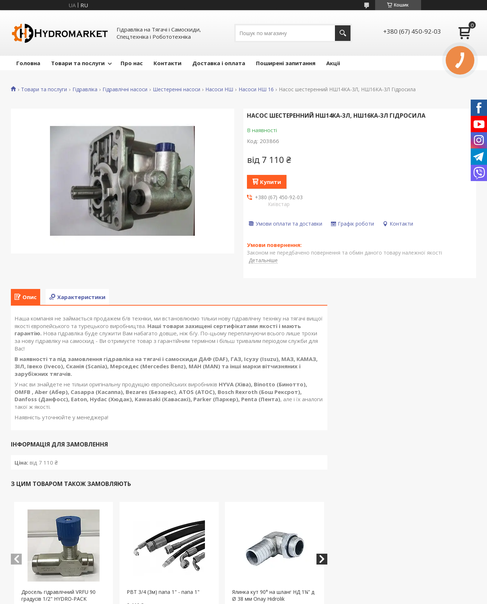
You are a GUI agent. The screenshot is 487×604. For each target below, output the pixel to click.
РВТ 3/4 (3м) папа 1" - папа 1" (163, 591)
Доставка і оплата (218, 63)
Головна (28, 63)
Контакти (167, 63)
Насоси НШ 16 (256, 89)
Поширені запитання (285, 63)
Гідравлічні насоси (124, 89)
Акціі (333, 63)
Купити (270, 181)
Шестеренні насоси (176, 89)
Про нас (132, 63)
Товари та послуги (78, 63)
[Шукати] (342, 33)
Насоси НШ (219, 89)
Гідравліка (84, 89)
